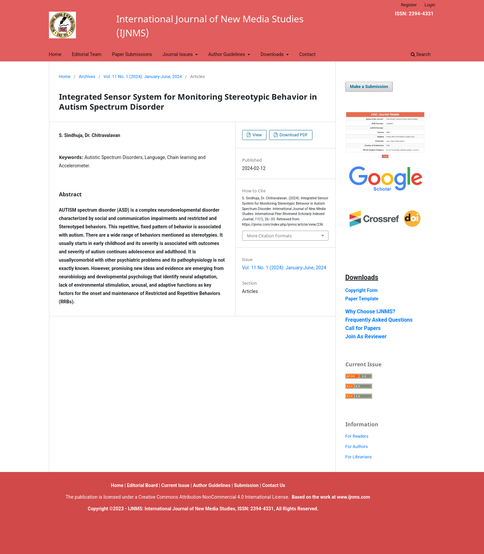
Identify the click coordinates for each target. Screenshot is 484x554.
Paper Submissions (132, 54)
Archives (87, 76)
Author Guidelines (227, 54)
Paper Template (361, 298)
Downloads (272, 54)
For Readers (357, 436)
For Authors (356, 446)
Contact (307, 54)
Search (420, 54)
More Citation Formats (269, 236)
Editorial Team (87, 54)
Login (429, 4)
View (256, 134)
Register (409, 4)
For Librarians (358, 456)
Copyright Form (361, 290)
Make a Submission (369, 86)
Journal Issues (178, 54)
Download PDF (293, 134)
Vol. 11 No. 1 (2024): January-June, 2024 (143, 76)
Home (55, 54)
